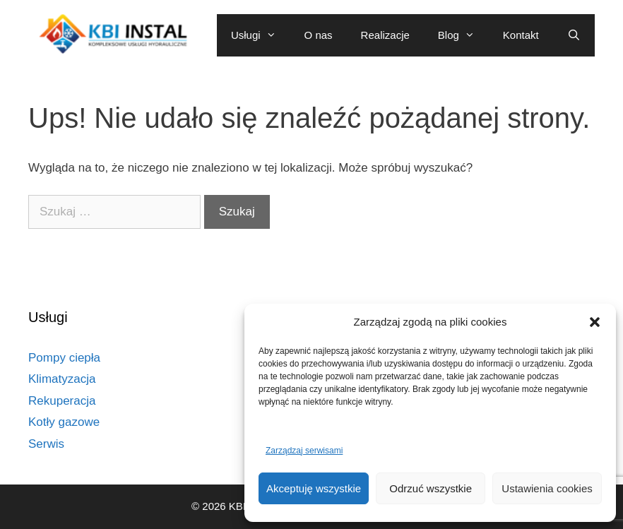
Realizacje (385, 35)
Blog (463, 35)
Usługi (260, 35)
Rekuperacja (61, 401)
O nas (318, 35)
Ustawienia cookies (547, 488)
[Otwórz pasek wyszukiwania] (574, 35)
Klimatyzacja (61, 379)
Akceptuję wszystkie (313, 488)
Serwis (46, 444)
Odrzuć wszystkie (430, 488)
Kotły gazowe (64, 422)
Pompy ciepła (64, 357)
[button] (595, 322)
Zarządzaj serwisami (304, 451)
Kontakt (521, 35)
